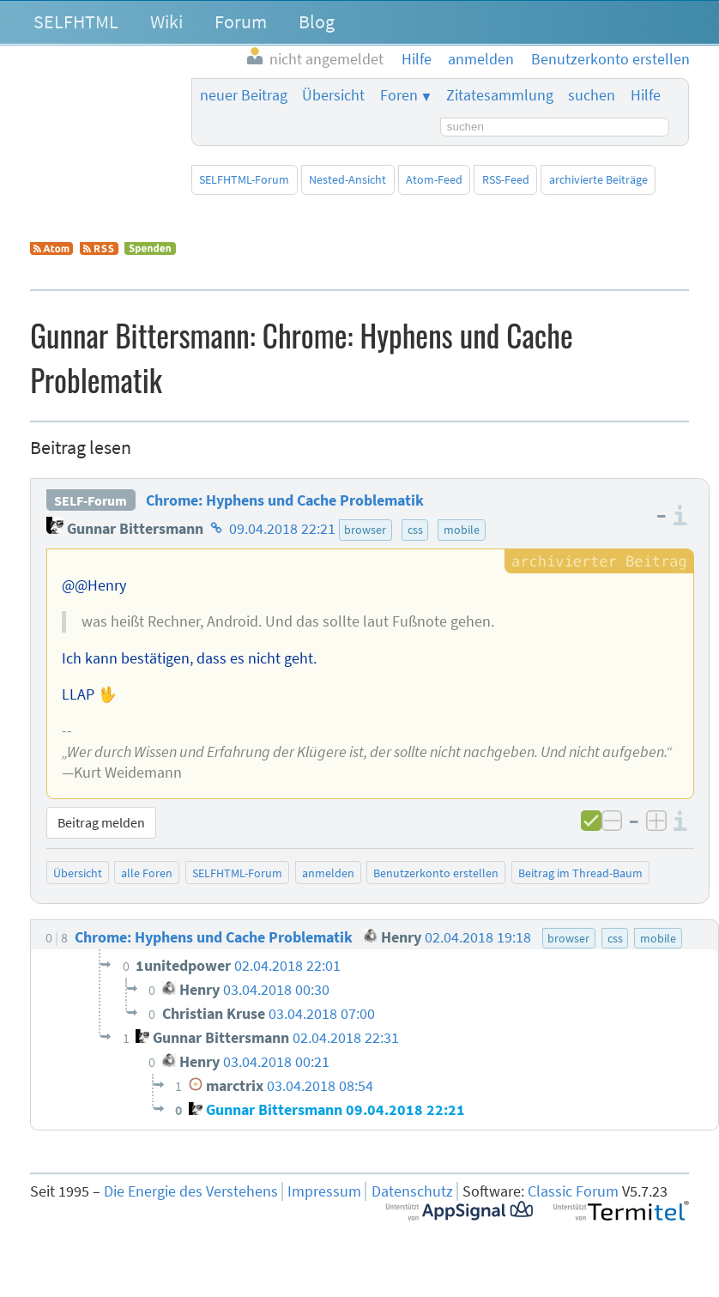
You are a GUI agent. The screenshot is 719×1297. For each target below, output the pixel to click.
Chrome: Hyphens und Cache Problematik (285, 500)
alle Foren (146, 873)
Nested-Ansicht (347, 179)
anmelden (328, 873)
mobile (462, 529)
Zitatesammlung (499, 95)
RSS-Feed (505, 179)
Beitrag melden (101, 822)
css (415, 529)
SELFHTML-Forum (244, 179)
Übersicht (333, 95)
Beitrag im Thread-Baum (580, 873)
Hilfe (646, 95)
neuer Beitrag (243, 95)
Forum (240, 21)
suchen (591, 95)
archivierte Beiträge (598, 179)
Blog (317, 21)
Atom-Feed (434, 179)
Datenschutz (412, 1191)
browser (365, 529)
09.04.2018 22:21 (282, 528)
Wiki (166, 21)
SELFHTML (75, 21)
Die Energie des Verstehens (191, 1191)
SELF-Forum (90, 500)
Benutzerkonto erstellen (435, 873)
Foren (399, 95)
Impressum (324, 1191)
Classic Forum (573, 1191)
